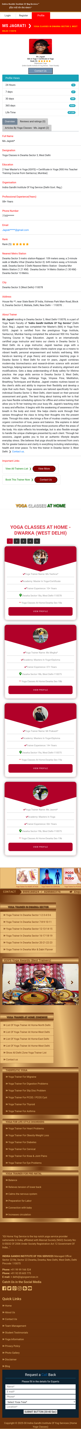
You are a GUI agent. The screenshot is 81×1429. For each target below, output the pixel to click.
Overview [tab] (10, 121)
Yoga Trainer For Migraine (21, 1076)
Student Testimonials (15, 1332)
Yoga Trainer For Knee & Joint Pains (26, 1156)
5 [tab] (36, 541)
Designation (8, 150)
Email (5, 225)
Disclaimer (9, 1359)
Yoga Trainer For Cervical (20, 1149)
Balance (11, 1180)
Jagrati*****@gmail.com (15, 230)
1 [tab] (9, 541)
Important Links (10, 460)
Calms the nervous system (21, 1193)
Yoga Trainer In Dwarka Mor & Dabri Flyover (28, 949)
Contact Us (9, 1319)
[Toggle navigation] (76, 5)
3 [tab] (23, 541)
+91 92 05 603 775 (21, 1273)
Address (6, 296)
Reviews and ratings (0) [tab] (32, 121)
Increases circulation (18, 1214)
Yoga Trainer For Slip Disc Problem (26, 1090)
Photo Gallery (11, 1352)
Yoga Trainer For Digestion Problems (27, 1083)
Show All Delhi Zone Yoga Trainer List (24, 1052)
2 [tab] (16, 541)
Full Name (7, 136)
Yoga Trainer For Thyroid (20, 1104)
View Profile (40, 611)
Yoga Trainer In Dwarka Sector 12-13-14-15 (27, 928)
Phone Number (10, 210)
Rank (5, 239)
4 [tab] (30, 541)
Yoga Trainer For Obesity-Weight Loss (27, 1135)
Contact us (18, 451)
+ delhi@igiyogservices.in (24, 1277)
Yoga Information (13, 1339)
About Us (8, 1312)
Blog (6, 1366)
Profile (40, 15)
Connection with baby (19, 1207)
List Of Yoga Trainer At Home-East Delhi (26, 1038)
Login (8, 15)
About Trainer (9, 314)
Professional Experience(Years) (19, 196)
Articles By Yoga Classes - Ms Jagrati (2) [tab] (27, 127)
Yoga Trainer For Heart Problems (25, 1128)
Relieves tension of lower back (23, 1187)
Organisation (9, 182)
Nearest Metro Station (14, 253)
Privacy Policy (11, 1346)
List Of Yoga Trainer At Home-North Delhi (26, 1025)
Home (7, 1305)
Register (23, 15)
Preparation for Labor (18, 1200)
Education (7, 164)
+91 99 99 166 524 (21, 1269)
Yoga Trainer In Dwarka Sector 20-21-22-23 (27, 942)
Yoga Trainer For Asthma (20, 1111)
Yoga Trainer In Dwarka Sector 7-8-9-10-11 (27, 922)
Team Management (14, 1325)
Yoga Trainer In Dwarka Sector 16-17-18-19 (27, 935)
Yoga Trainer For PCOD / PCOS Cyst (26, 1097)
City (4, 282)
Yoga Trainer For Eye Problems (24, 1162)
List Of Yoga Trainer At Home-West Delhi (26, 1032)
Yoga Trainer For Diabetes (21, 1142)
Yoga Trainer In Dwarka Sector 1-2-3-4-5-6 (27, 915)
